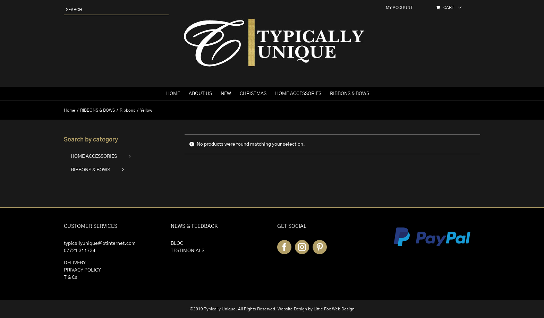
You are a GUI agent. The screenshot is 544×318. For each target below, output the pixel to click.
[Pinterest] (320, 247)
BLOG (177, 243)
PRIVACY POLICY (82, 270)
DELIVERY (75, 262)
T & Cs (70, 277)
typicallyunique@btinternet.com (100, 243)
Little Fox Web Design (334, 309)
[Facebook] (284, 247)
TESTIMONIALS (187, 250)
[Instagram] (302, 247)
